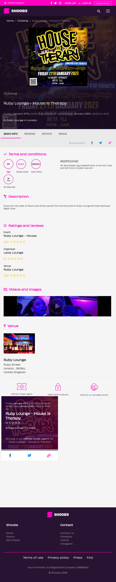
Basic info (11, 133)
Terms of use (33, 557)
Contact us (67, 532)
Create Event (103, 3)
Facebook (66, 536)
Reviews (29, 133)
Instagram (66, 543)
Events (10, 536)
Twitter (64, 540)
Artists (47, 133)
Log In (86, 3)
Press (77, 557)
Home (10, 20)
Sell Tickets (13, 540)
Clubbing (23, 20)
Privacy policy (58, 557)
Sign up (70, 3)
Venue (63, 133)
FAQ (90, 557)
